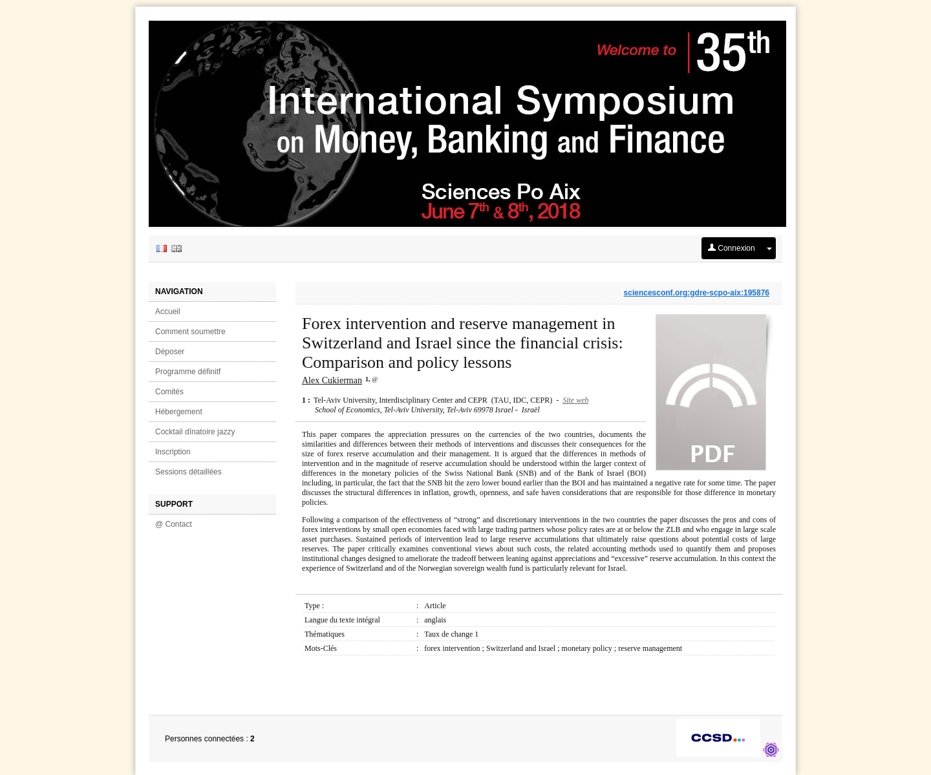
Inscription (173, 451)
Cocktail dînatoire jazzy (195, 431)
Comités (169, 391)
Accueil (167, 311)
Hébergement (178, 411)
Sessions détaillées (188, 471)
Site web (575, 400)
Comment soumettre (190, 331)
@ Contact (173, 524)
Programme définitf (187, 371)
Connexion (731, 248)
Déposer (169, 351)
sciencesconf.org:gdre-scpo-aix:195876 (696, 292)
